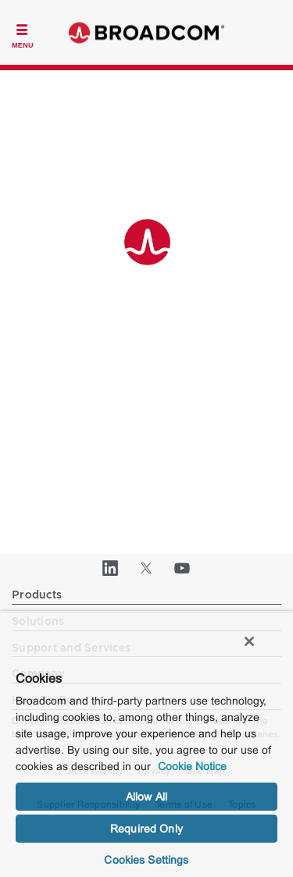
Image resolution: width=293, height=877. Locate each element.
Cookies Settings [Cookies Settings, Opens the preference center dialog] (146, 860)
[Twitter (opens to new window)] (147, 568)
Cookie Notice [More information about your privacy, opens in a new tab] (192, 766)
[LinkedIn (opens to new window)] (111, 568)
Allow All (146, 796)
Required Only (146, 828)
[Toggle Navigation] (23, 34)
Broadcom (147, 32)
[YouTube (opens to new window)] (183, 568)
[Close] (249, 641)
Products (37, 595)
